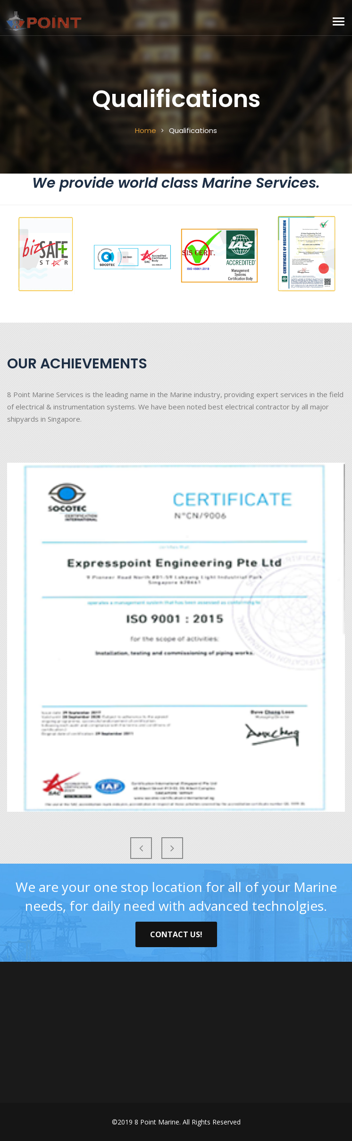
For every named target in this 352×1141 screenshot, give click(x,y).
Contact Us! (176, 934)
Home (145, 130)
